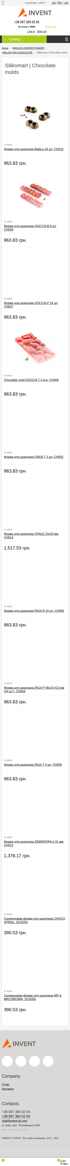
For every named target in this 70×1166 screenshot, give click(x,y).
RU (60, 2)
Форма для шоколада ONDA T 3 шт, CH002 (33, 457)
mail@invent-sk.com (14, 1120)
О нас (5, 1084)
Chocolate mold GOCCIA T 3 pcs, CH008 (31, 380)
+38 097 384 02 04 (26, 22)
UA (66, 2)
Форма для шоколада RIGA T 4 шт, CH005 (33, 764)
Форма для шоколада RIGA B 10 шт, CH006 (34, 610)
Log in (31, 31)
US (54, 2)
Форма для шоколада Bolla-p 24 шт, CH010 (33, 149)
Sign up (41, 31)
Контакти (7, 1088)
